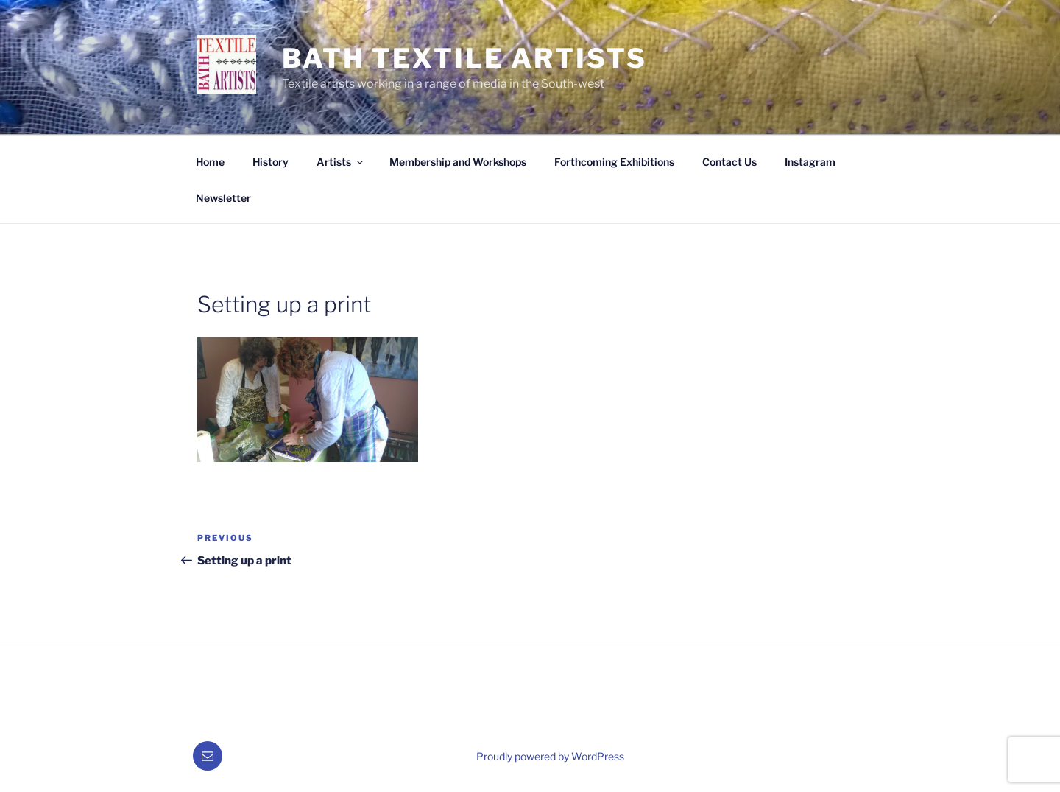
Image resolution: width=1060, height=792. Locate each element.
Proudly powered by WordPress (550, 756)
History (270, 161)
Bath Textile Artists (464, 58)
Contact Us (729, 161)
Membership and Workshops (457, 161)
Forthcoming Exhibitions (614, 161)
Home (210, 161)
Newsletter (223, 198)
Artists (341, 161)
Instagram (810, 161)
